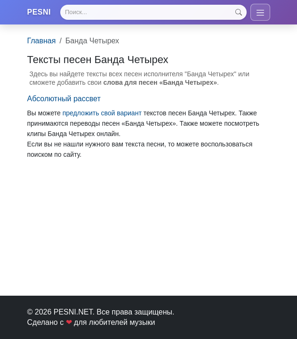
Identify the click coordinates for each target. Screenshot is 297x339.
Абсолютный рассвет (64, 99)
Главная (41, 41)
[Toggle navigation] (260, 12)
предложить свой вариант (102, 113)
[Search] (153, 12)
